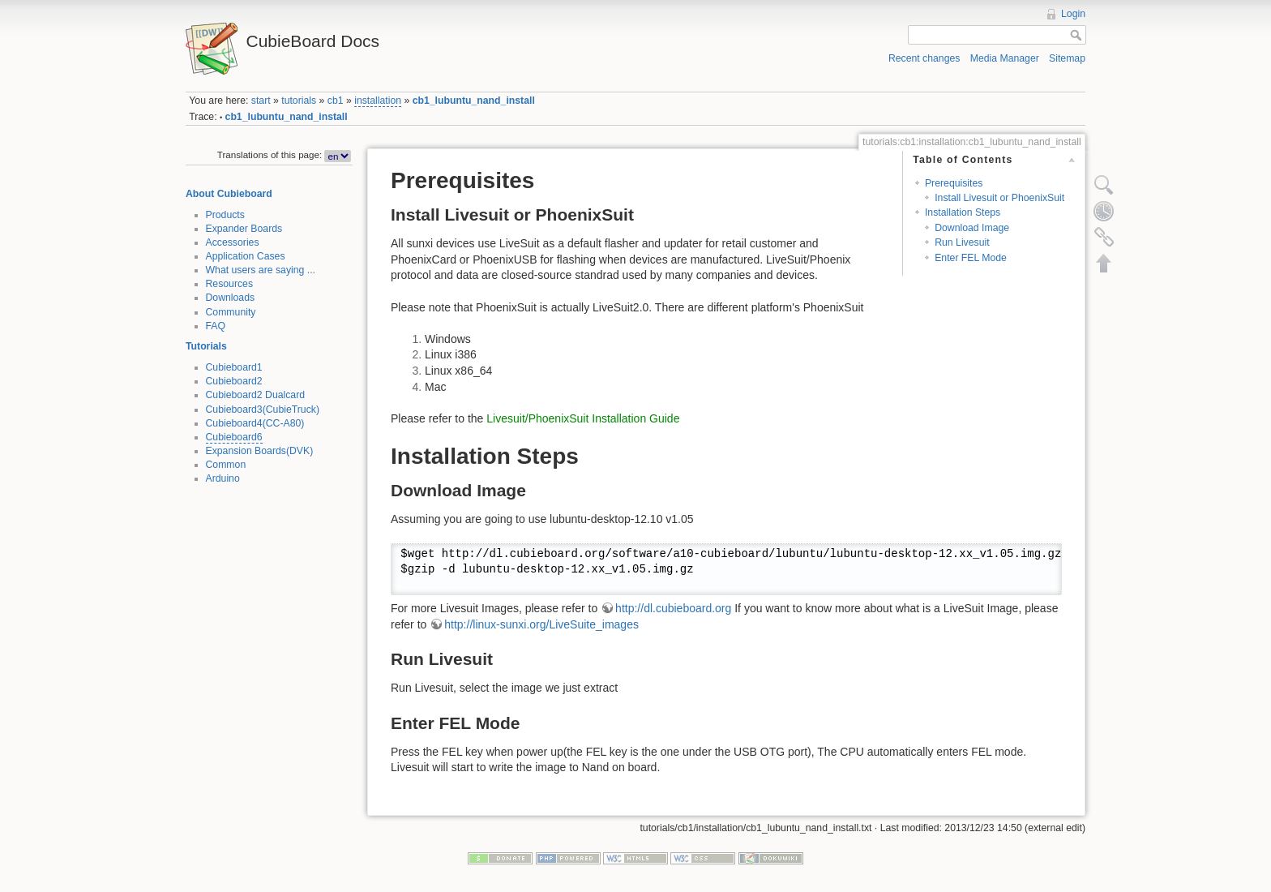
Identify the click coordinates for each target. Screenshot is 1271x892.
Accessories (232, 242)
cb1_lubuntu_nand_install (474, 100)
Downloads (230, 297)
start (261, 100)
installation (377, 100)
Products (225, 215)
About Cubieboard (229, 193)
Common (226, 464)
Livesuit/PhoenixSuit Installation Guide (582, 418)
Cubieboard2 (234, 381)
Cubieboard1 (234, 367)
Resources (230, 283)
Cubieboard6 (234, 437)
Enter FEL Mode (971, 258)
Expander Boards (244, 228)
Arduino (223, 478)
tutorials (298, 100)
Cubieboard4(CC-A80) (255, 423)
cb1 (335, 100)
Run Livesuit (962, 242)
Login (1073, 13)
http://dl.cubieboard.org (673, 608)
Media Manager (1004, 58)
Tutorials (206, 346)
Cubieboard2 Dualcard (256, 395)
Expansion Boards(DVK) (260, 451)
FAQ (216, 326)
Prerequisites (954, 183)
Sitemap (1067, 58)
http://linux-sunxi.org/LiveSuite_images (541, 624)
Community (231, 312)
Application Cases (245, 256)
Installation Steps (962, 212)
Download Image (972, 228)
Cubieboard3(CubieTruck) (263, 409)
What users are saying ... (261, 270)
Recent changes (924, 58)
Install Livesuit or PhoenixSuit (999, 198)
